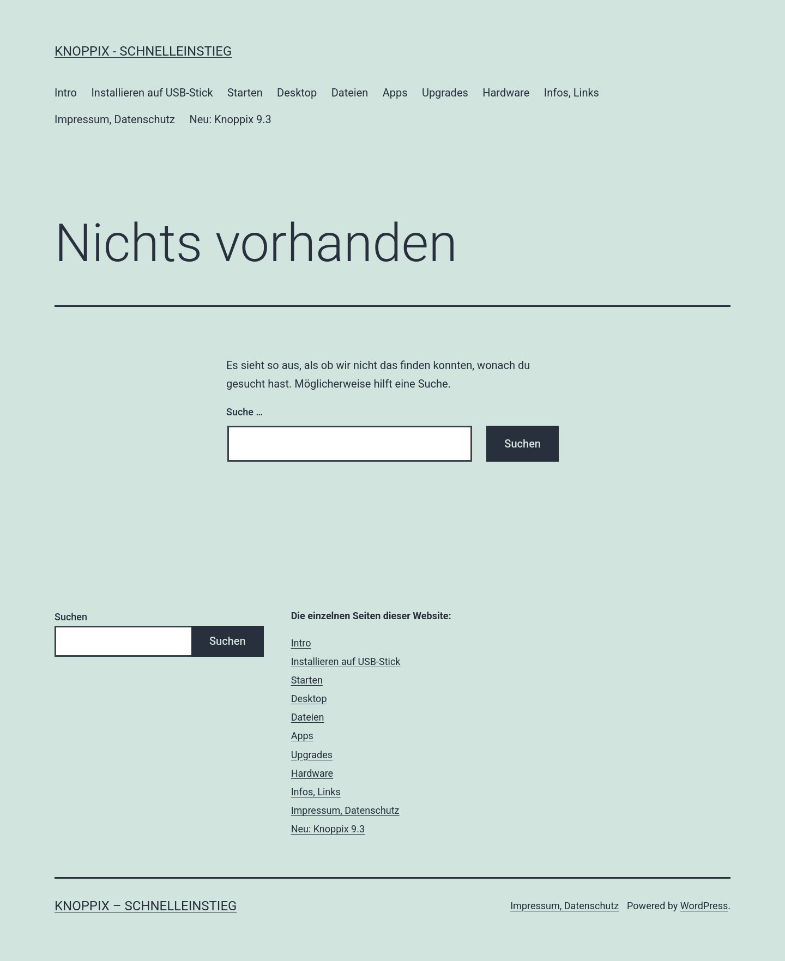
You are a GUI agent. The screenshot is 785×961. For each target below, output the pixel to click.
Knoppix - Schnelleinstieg (143, 51)
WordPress (704, 905)
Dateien (350, 92)
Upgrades (445, 92)
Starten (245, 92)
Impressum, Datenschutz (115, 119)
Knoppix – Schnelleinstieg (146, 906)
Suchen (71, 616)
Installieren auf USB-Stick (152, 92)
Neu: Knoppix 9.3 (230, 119)
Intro (66, 92)
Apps (395, 92)
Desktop (297, 92)
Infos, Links (571, 92)
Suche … (244, 412)
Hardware (505, 92)
